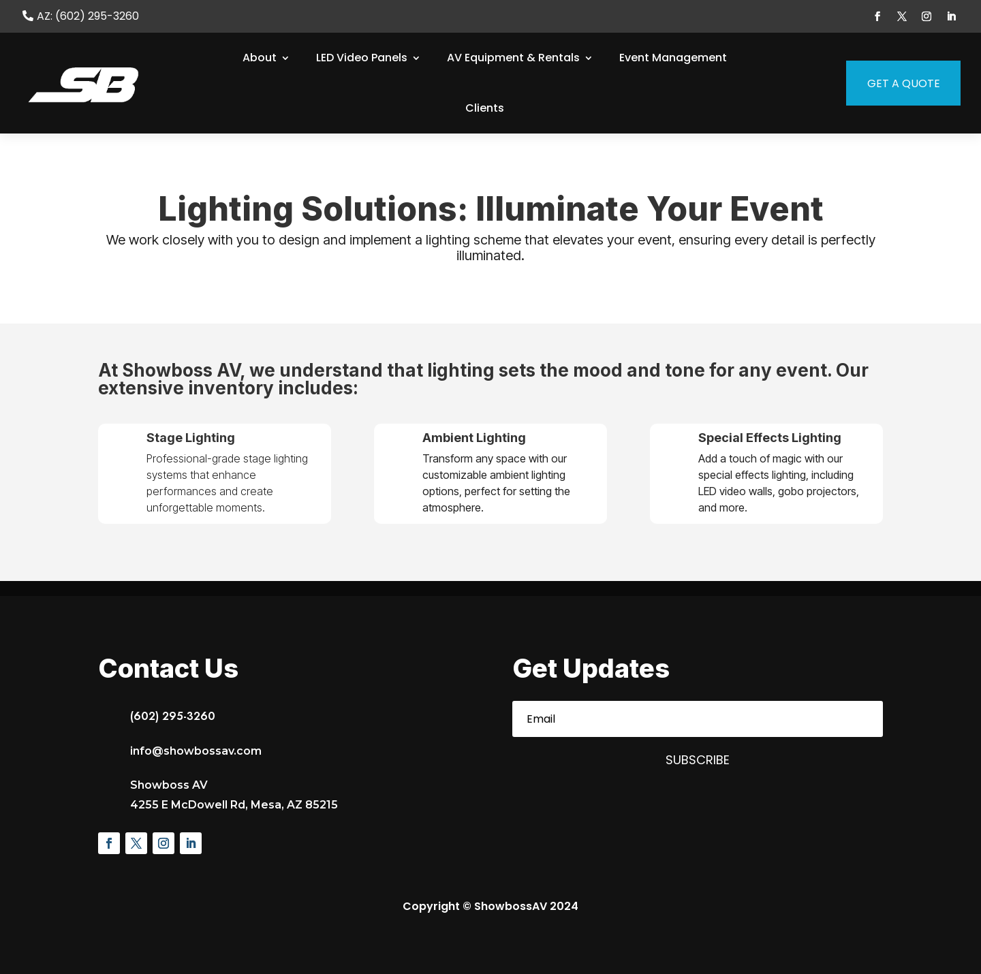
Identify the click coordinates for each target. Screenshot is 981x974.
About (260, 57)
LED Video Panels (361, 57)
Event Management (673, 57)
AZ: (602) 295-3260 (88, 16)
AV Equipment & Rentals (513, 57)
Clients (484, 108)
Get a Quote (892, 83)
